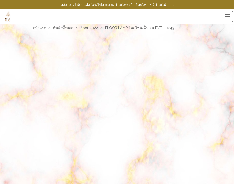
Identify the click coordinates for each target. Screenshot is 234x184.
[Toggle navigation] (227, 16)
